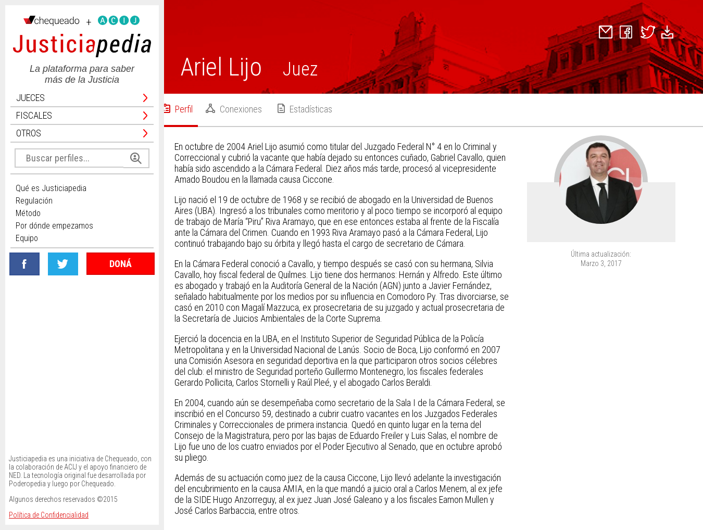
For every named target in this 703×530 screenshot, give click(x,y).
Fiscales (82, 115)
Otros (82, 133)
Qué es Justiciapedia (51, 188)
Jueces (82, 98)
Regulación (34, 201)
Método (28, 213)
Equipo (27, 238)
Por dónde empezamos (54, 226)
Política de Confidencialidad (49, 515)
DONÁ (120, 263)
